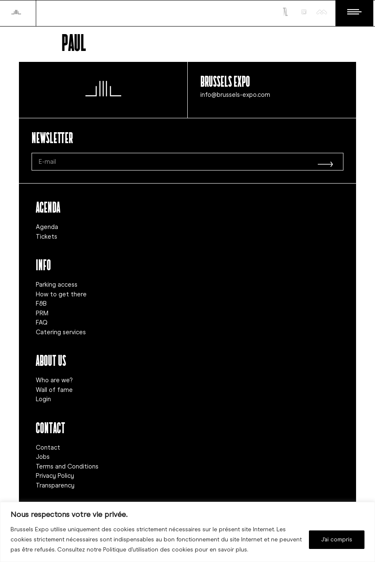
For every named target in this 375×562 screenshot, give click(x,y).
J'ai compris (336, 539)
